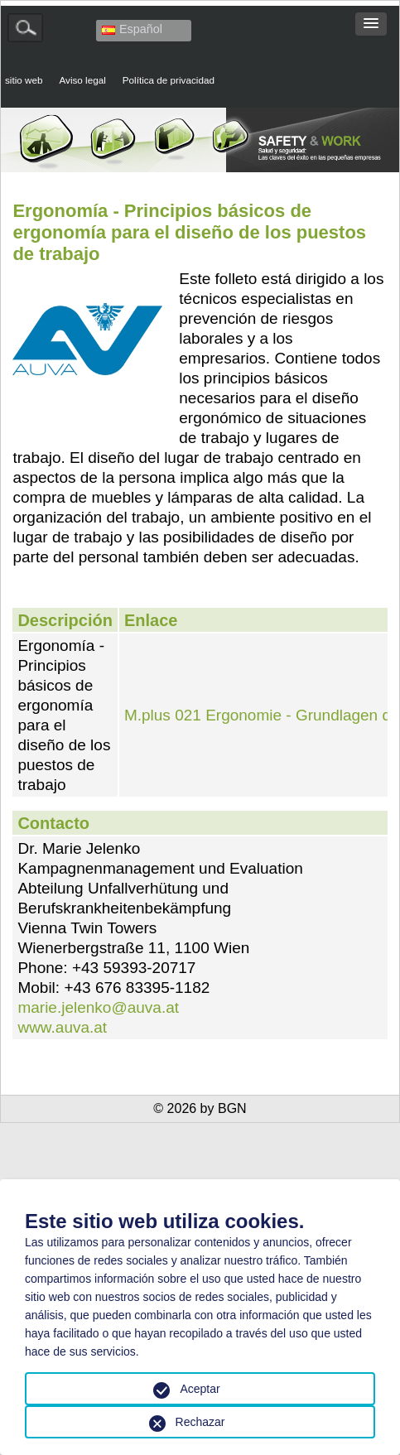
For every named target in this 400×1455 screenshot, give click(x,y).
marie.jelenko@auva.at (98, 1007)
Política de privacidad (168, 80)
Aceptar (199, 1388)
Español (132, 29)
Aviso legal (82, 80)
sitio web (23, 80)
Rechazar (200, 1422)
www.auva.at (62, 1027)
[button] (371, 24)
